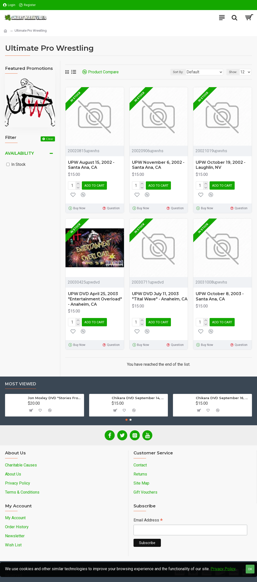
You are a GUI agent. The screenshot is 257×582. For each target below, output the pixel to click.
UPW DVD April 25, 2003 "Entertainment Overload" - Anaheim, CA (95, 299)
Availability (19, 153)
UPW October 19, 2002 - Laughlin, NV (220, 165)
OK (250, 569)
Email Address (148, 520)
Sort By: (178, 72)
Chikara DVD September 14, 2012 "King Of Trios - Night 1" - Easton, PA (139, 398)
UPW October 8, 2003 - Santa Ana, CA (220, 296)
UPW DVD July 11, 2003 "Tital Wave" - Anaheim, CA (159, 296)
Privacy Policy (223, 568)
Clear (49, 139)
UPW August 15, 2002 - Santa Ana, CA (91, 165)
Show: (233, 72)
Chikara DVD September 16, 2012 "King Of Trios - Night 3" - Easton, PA (223, 398)
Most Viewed (20, 384)
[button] (126, 420)
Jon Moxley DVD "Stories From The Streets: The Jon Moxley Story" (55, 398)
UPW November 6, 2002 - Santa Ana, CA (158, 165)
